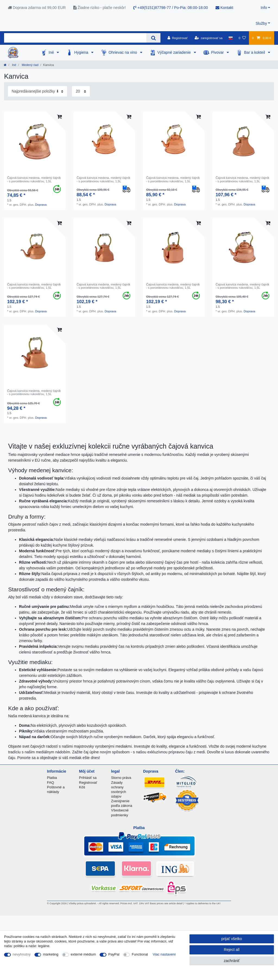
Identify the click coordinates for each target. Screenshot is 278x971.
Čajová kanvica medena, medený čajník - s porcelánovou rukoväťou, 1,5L (34, 179)
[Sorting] (37, 91)
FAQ (50, 782)
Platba (52, 778)
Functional (140, 954)
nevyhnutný (22, 954)
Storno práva (121, 778)
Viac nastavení (164, 954)
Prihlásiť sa (88, 778)
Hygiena (81, 52)
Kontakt (224, 7)
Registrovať (88, 782)
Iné (52, 52)
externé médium (83, 954)
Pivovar (218, 52)
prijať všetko (231, 939)
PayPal (113, 954)
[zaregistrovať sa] (209, 38)
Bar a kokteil (255, 52)
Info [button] (264, 7)
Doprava (40, 204)
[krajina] (231, 38)
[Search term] (75, 38)
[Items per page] (81, 91)
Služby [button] (261, 23)
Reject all (232, 949)
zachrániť (231, 961)
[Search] (153, 38)
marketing (50, 954)
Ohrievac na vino (123, 52)
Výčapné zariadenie (174, 52)
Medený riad (30, 64)
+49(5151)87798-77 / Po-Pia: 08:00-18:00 (170, 7)
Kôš (82, 787)
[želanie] (242, 38)
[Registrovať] (178, 38)
